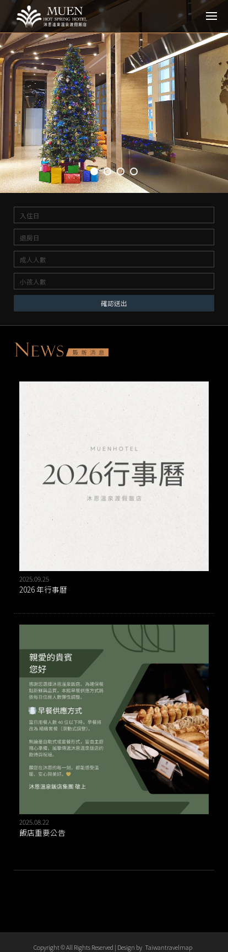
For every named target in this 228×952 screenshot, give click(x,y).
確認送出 (114, 303)
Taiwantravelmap (168, 947)
